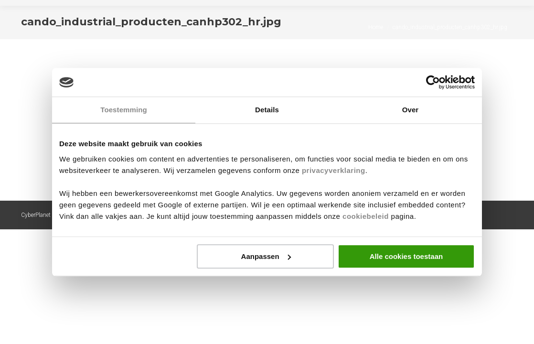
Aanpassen (266, 256)
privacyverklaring (333, 170)
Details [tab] (267, 110)
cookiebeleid (365, 216)
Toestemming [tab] (123, 110)
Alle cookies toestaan (406, 256)
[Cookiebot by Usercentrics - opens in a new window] (433, 82)
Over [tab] (410, 110)
